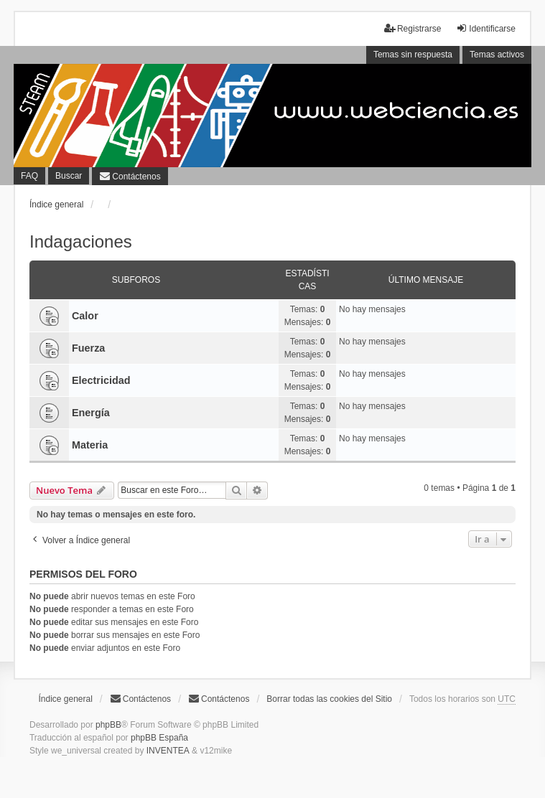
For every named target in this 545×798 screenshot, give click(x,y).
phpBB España (159, 738)
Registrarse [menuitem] (412, 28)
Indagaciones (80, 241)
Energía (91, 412)
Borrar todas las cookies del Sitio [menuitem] (329, 699)
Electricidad (101, 380)
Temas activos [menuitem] (497, 55)
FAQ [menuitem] (29, 176)
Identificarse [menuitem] (486, 28)
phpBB (108, 725)
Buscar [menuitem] (68, 176)
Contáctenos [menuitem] (140, 698)
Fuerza (88, 348)
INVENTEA (168, 751)
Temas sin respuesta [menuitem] (412, 55)
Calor (85, 315)
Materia (90, 445)
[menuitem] (129, 176)
